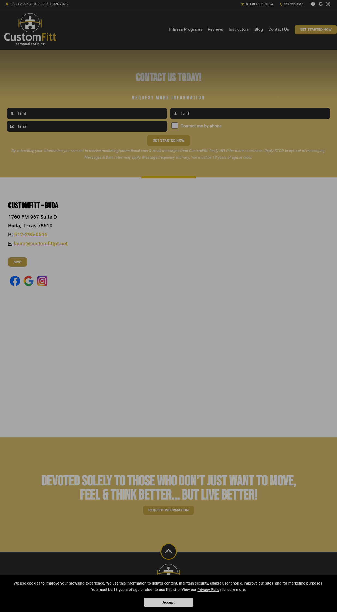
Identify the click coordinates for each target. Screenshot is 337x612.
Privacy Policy (209, 589)
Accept (168, 602)
